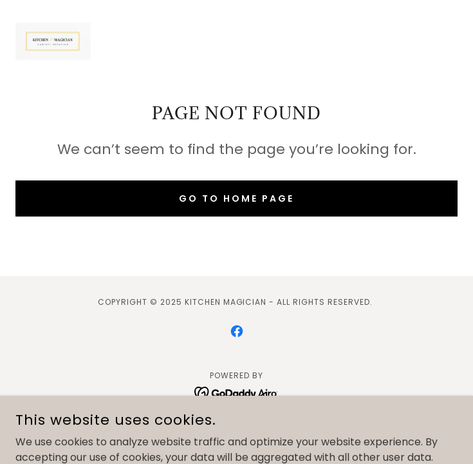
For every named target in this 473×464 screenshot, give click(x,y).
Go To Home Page (236, 198)
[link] (53, 41)
